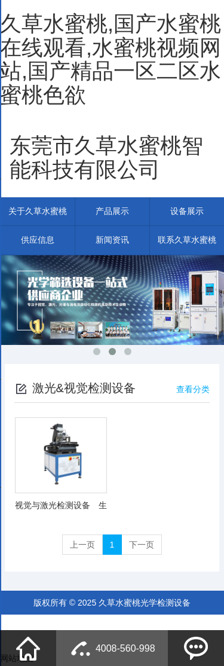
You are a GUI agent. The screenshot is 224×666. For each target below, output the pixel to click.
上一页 (82, 545)
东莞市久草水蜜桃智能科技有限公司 (106, 157)
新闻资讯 (112, 241)
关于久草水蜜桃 (37, 211)
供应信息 (37, 241)
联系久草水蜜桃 (187, 241)
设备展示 (187, 211)
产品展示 (112, 211)
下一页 (141, 545)
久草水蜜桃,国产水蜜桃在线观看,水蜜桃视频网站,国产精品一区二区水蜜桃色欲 (110, 59)
